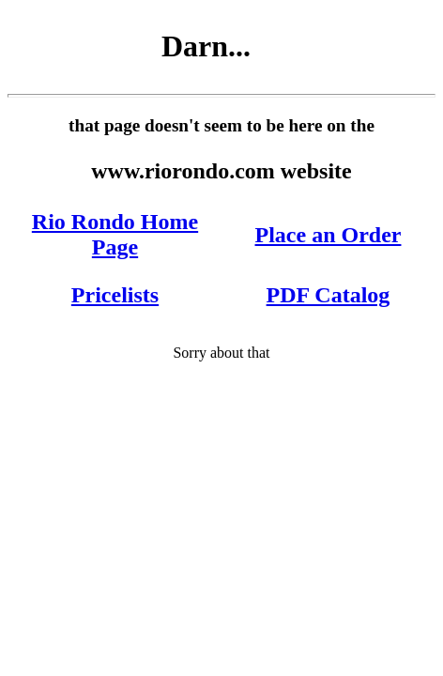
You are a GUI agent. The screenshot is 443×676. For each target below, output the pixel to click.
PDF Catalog (328, 295)
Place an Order (328, 235)
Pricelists (115, 295)
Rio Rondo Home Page (115, 234)
